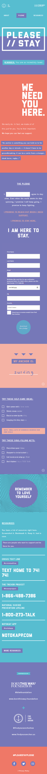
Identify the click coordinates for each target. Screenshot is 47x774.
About (6, 15)
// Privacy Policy (23, 771)
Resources (38, 15)
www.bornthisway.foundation (23, 698)
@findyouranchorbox (23, 728)
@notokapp (8, 628)
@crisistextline (10, 563)
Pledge (21, 15)
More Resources (12, 650)
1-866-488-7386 (19, 596)
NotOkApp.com (17, 636)
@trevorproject (10, 589)
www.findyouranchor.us (23, 734)
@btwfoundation (23, 692)
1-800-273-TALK (18, 615)
